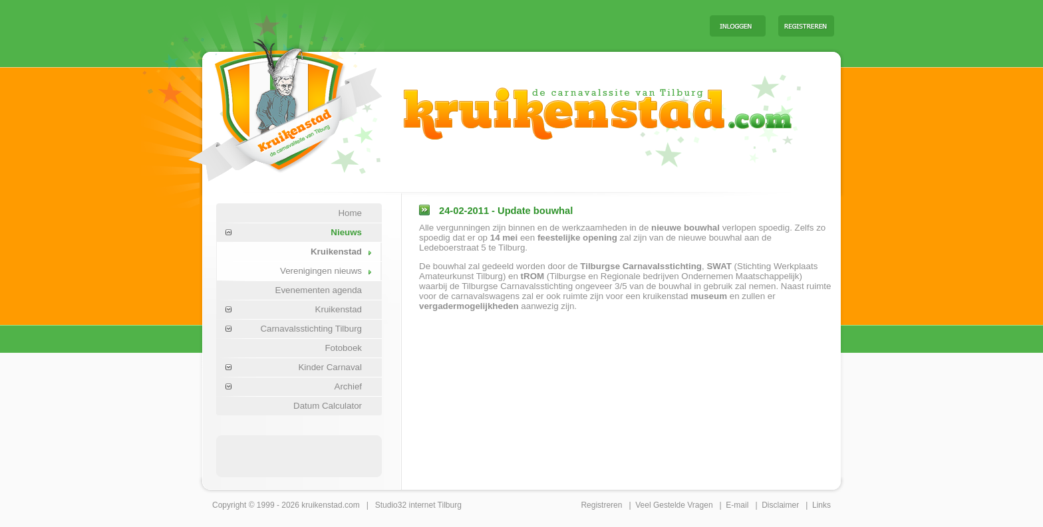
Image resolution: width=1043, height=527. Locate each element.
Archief (348, 386)
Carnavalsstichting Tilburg (311, 329)
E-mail (737, 505)
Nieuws (346, 232)
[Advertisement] (534, 25)
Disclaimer (780, 505)
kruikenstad (321, 505)
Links (821, 505)
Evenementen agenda (318, 290)
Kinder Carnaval (330, 367)
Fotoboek (343, 348)
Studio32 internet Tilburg (418, 505)
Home (350, 213)
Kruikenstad (336, 252)
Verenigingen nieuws (321, 271)
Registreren (601, 505)
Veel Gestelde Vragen (673, 505)
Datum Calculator (327, 406)
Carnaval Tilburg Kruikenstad (262, 105)
